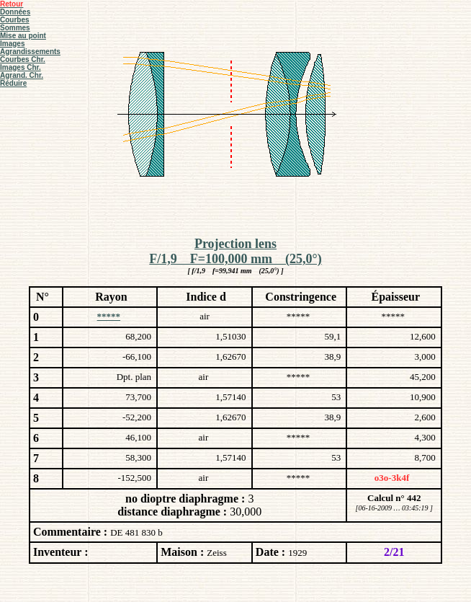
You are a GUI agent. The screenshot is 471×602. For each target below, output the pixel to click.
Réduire (13, 83)
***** (109, 316)
